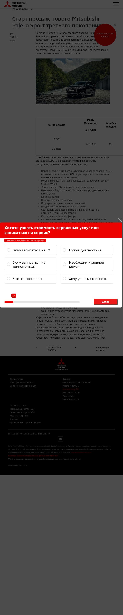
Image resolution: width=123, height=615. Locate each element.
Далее (105, 301)
